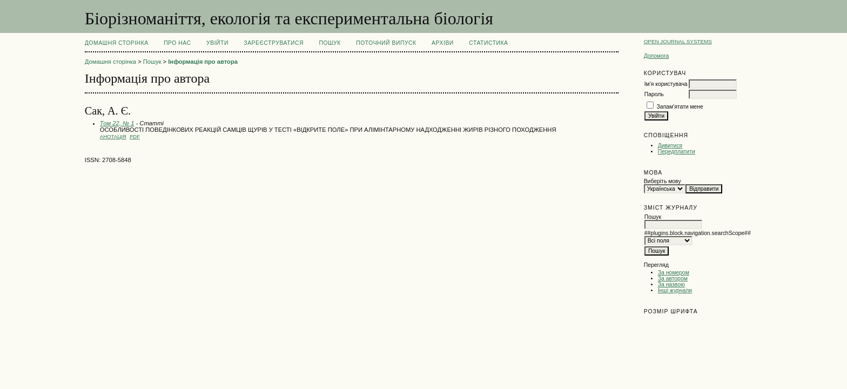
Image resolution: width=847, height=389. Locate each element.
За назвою (671, 284)
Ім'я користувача (666, 84)
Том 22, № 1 (117, 123)
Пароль (654, 94)
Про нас (177, 43)
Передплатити (676, 152)
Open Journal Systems (678, 41)
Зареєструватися (274, 43)
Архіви (443, 43)
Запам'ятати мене (680, 107)
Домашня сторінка (117, 43)
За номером (673, 273)
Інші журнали (675, 290)
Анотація (113, 136)
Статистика (488, 43)
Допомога (656, 56)
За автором (673, 278)
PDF (135, 136)
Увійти (217, 43)
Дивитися (670, 146)
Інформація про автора (203, 61)
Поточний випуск (386, 43)
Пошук (329, 43)
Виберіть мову (662, 181)
